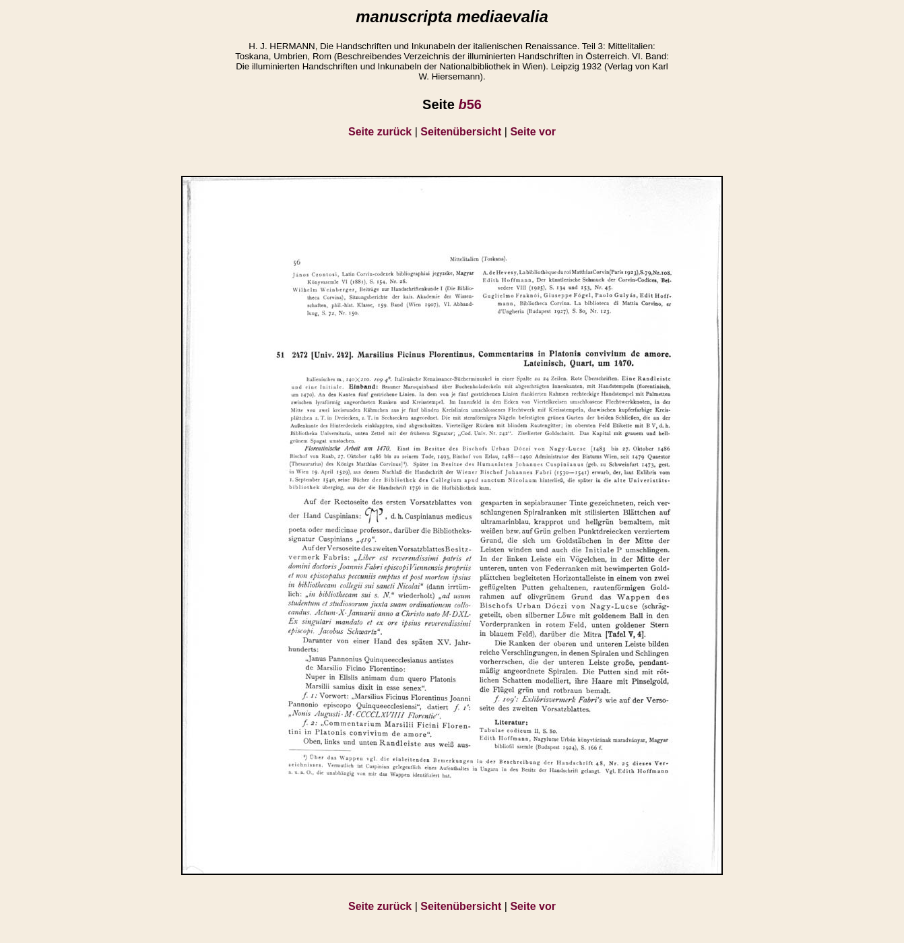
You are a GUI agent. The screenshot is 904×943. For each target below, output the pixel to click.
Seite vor (533, 131)
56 (469, 104)
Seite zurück (380, 131)
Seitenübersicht (460, 131)
